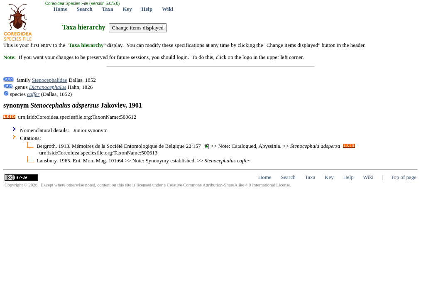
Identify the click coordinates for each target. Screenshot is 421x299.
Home (60, 9)
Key (127, 9)
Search (85, 9)
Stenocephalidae (49, 80)
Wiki (167, 9)
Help (146, 9)
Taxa (107, 9)
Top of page (403, 177)
